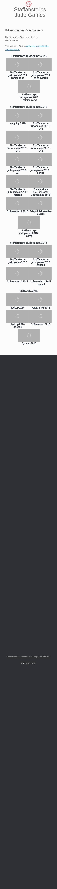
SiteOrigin (26, 663)
